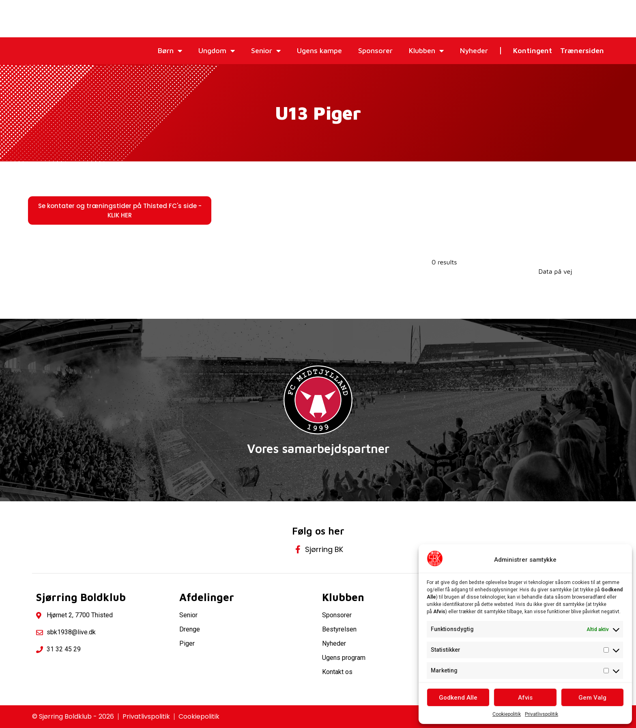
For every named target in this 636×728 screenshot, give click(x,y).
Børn (170, 50)
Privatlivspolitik (541, 714)
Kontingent (532, 50)
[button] (119, 210)
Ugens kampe (319, 50)
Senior (266, 50)
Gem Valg (592, 697)
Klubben (426, 50)
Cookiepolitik (506, 714)
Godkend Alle (458, 697)
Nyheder (474, 50)
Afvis (525, 697)
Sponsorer (375, 50)
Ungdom (216, 50)
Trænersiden (582, 50)
